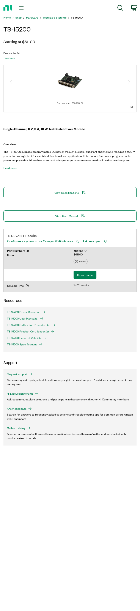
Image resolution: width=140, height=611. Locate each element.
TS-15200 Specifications (24, 344)
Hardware (32, 17)
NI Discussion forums (22, 393)
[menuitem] (120, 8)
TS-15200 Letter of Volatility (27, 338)
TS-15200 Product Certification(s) (30, 331)
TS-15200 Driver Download (26, 312)
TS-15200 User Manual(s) (25, 318)
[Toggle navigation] (25, 8)
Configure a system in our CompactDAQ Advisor (40, 241)
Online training (18, 428)
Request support (19, 374)
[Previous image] (11, 82)
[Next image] (129, 82)
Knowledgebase (19, 409)
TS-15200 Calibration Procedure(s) (31, 325)
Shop (18, 17)
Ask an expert (92, 241)
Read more (10, 168)
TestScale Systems (54, 17)
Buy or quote (85, 275)
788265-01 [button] (9, 58)
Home (7, 17)
